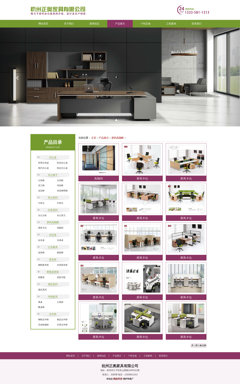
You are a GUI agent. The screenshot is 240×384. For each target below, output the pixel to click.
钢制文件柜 (43, 319)
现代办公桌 (43, 168)
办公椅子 (53, 175)
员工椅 (41, 185)
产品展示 (104, 138)
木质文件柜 (62, 324)
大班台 (41, 203)
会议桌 (52, 234)
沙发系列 (53, 210)
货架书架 (61, 277)
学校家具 (53, 296)
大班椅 (41, 180)
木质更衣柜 (62, 265)
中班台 (60, 203)
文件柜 (52, 314)
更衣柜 (52, 259)
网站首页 (43, 23)
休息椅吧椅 (62, 190)
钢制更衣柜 (43, 265)
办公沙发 (42, 215)
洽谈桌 (60, 240)
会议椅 (41, 190)
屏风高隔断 (53, 222)
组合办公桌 (62, 168)
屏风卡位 (42, 228)
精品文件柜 (62, 319)
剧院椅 (60, 252)
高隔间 (60, 228)
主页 (93, 138)
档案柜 (41, 277)
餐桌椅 (41, 307)
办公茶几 (61, 215)
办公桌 (52, 157)
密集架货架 (53, 272)
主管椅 (60, 180)
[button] (12, 77)
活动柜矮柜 (43, 324)
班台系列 (53, 197)
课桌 (40, 302)
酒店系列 (53, 284)
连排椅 (41, 252)
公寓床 (60, 302)
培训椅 (60, 185)
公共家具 (53, 247)
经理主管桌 (43, 163)
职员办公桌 (62, 163)
